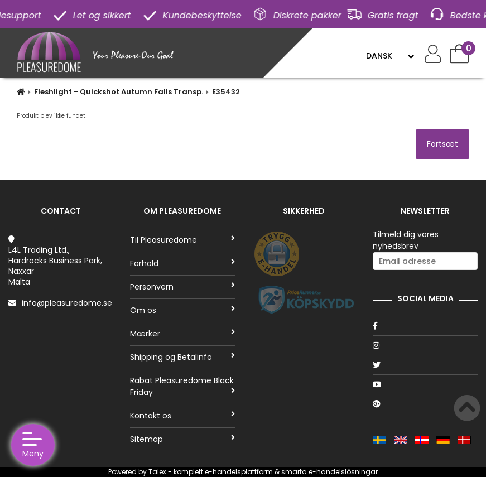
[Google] (425, 403)
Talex (157, 471)
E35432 (226, 91)
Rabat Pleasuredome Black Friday (182, 386)
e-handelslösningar (343, 471)
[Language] (389, 55)
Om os (182, 310)
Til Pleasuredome (182, 239)
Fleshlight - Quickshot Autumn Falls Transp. (118, 91)
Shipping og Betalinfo (182, 357)
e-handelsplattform (239, 471)
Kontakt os (182, 415)
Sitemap (182, 439)
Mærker (182, 333)
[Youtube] (425, 384)
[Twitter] (425, 364)
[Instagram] (425, 345)
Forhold (182, 263)
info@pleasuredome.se (67, 303)
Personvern (182, 286)
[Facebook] (425, 325)
